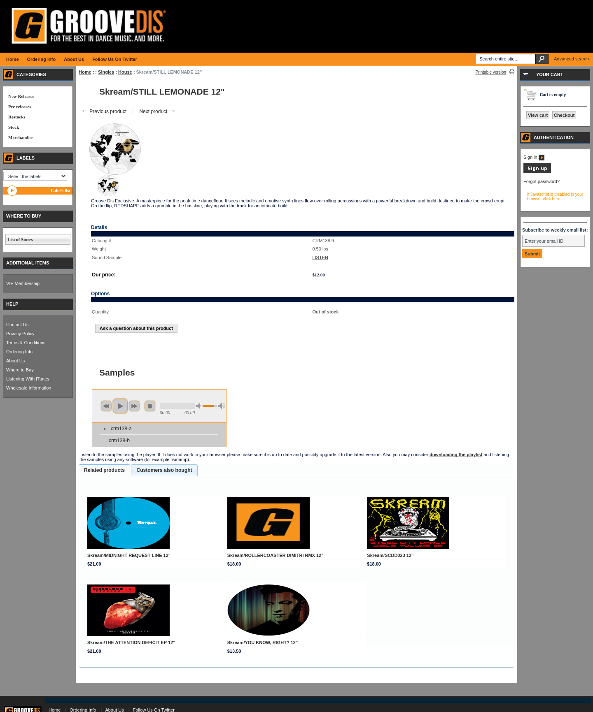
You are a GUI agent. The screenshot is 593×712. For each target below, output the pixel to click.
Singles (106, 72)
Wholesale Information (28, 387)
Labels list (60, 190)
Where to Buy (20, 369)
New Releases (21, 96)
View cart (538, 115)
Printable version (491, 72)
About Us (15, 360)
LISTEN (320, 257)
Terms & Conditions (25, 342)
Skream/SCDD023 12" (390, 555)
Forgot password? (541, 181)
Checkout (564, 115)
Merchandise (20, 137)
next (134, 406)
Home (85, 72)
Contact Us (17, 324)
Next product (157, 111)
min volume (199, 406)
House (125, 72)
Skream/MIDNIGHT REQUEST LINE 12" (128, 555)
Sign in (533, 157)
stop (150, 406)
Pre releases (19, 106)
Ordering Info (19, 351)
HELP (12, 303)
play (120, 406)
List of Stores (20, 239)
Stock (13, 127)
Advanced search (571, 58)
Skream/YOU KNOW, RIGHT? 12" (262, 642)
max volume (221, 406)
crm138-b (119, 440)
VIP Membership (23, 283)
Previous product (103, 111)
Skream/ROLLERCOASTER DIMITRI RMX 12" (275, 555)
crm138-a (121, 428)
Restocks (17, 116)
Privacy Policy (20, 333)
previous (106, 406)
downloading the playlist (456, 454)
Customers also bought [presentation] (164, 470)
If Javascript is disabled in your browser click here (555, 196)
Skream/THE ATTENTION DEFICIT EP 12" (131, 642)
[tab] (104, 470)
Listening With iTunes (27, 378)
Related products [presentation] (104, 470)
